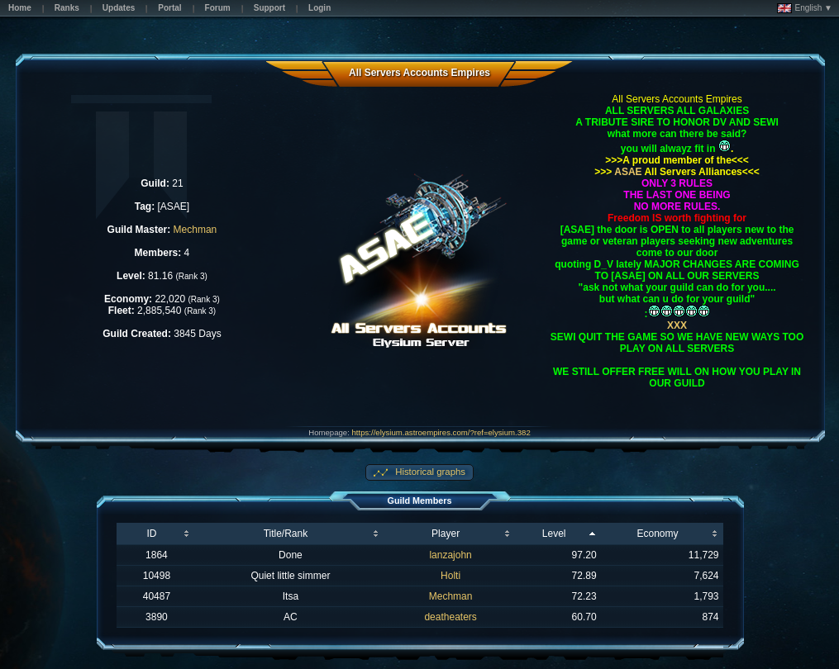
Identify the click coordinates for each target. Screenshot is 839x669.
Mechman (195, 229)
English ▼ (804, 8)
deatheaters (450, 617)
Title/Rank (286, 533)
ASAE (626, 172)
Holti (450, 575)
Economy (658, 533)
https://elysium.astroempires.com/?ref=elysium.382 (441, 432)
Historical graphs (429, 472)
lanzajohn (450, 555)
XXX (677, 325)
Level (554, 533)
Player (445, 533)
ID (151, 533)
